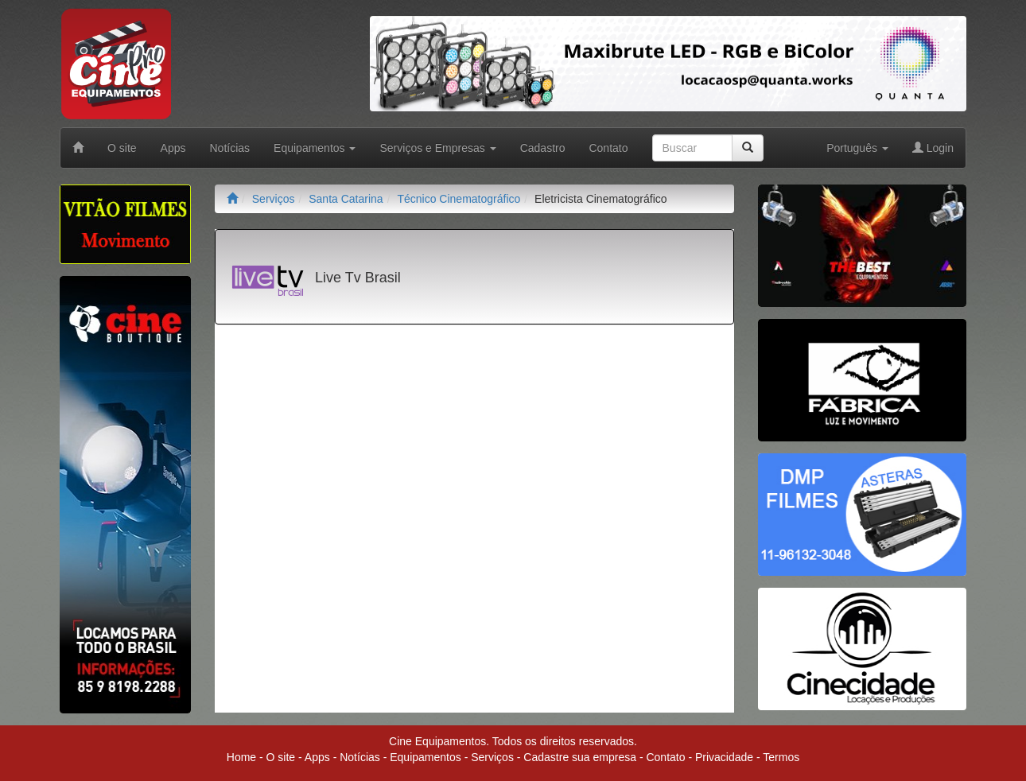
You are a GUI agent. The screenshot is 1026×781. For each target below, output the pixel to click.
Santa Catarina (346, 198)
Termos (781, 757)
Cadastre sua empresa (579, 757)
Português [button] (857, 148)
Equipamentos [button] (315, 148)
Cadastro (542, 148)
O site (122, 148)
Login (933, 148)
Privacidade (724, 757)
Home (241, 757)
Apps (173, 148)
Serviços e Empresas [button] (437, 148)
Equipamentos (425, 757)
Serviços (273, 198)
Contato (608, 148)
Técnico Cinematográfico (458, 198)
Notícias (230, 148)
